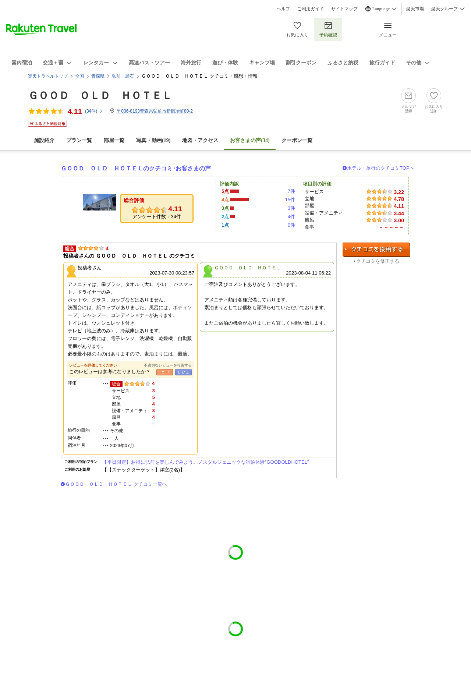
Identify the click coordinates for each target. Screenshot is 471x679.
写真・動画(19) (153, 140)
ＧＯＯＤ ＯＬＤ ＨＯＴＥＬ (100, 95)
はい (164, 372)
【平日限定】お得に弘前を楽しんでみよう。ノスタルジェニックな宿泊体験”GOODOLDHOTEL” (205, 462)
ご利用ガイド (310, 8)
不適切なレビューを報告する (168, 365)
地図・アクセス (200, 140)
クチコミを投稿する (376, 250)
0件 (291, 225)
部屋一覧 (114, 140)
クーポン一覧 (296, 140)
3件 (291, 208)
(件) (94, 111)
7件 (291, 191)
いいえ (183, 372)
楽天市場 (415, 8)
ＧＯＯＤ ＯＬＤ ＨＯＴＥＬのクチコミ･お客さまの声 (136, 168)
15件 (290, 199)
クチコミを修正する (377, 261)
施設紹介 (44, 140)
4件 (291, 216)
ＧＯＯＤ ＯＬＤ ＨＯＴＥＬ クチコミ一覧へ (116, 484)
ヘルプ (283, 8)
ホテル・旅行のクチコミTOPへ (380, 168)
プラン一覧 (79, 140)
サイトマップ (344, 8)
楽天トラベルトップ (48, 76)
